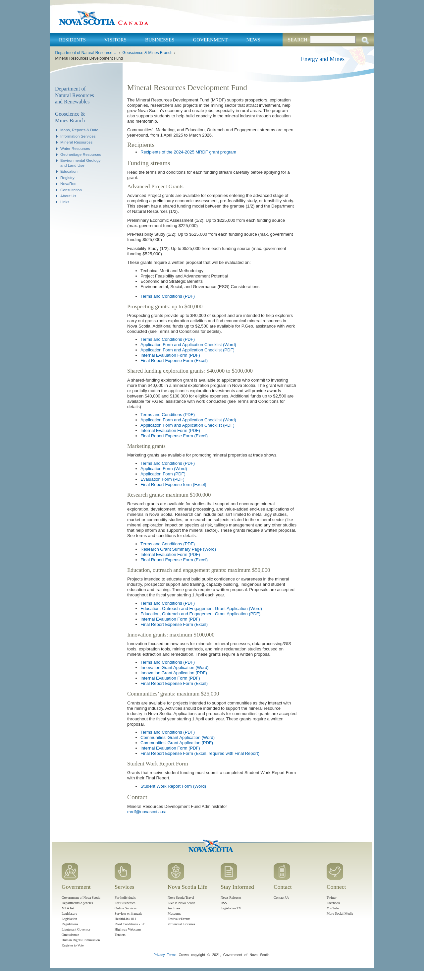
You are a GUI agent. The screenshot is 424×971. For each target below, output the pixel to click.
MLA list (68, 908)
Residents (72, 39)
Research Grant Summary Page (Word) (178, 549)
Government (210, 39)
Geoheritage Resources (80, 154)
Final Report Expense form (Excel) (173, 484)
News (253, 39)
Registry (67, 177)
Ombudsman (70, 935)
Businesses (159, 39)
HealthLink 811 (125, 919)
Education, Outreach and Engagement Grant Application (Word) (201, 608)
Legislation (69, 919)
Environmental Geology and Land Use (80, 162)
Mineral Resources (76, 142)
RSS (224, 903)
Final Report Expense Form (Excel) (174, 360)
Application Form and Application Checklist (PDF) (187, 349)
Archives (174, 908)
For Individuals (125, 897)
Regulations (70, 924)
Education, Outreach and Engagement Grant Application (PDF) (200, 613)
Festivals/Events (179, 919)
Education (69, 171)
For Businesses (125, 903)
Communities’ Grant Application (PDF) (176, 742)
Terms (171, 955)
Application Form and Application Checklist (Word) (188, 344)
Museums (174, 913)
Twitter (332, 897)
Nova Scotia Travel (181, 897)
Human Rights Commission (81, 940)
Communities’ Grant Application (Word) (177, 737)
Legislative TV (231, 908)
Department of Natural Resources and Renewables (86, 52)
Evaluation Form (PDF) (162, 479)
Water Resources (75, 148)
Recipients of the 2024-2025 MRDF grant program (188, 152)
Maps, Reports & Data (79, 130)
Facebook (333, 903)
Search (297, 39)
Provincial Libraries (181, 924)
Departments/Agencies (77, 903)
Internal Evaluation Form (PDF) (170, 355)
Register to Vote (73, 945)
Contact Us (281, 897)
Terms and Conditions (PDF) (167, 296)
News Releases (231, 897)
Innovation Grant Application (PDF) (173, 672)
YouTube (333, 908)
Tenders (120, 935)
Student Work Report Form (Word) (173, 786)
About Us (68, 196)
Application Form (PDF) (163, 473)
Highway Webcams (128, 929)
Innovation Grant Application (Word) (174, 667)
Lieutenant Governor (76, 929)
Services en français (128, 913)
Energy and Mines (322, 59)
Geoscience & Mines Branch (147, 52)
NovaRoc (68, 183)
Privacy (159, 955)
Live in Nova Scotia (181, 903)
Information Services (78, 136)
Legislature (69, 913)
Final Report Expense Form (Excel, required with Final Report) (199, 753)
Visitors (115, 39)
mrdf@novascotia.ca (147, 811)
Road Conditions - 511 (130, 924)
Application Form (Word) (163, 468)
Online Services (125, 908)
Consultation (71, 190)
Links (64, 202)
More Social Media (340, 913)
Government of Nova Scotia (81, 897)
